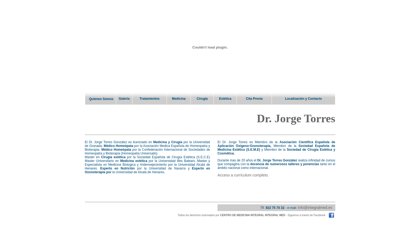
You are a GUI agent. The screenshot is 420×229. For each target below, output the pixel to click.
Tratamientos (150, 99)
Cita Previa (254, 99)
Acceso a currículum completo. (243, 175)
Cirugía (202, 99)
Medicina (179, 99)
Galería (124, 99)
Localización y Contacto (303, 99)
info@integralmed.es (315, 208)
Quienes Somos (101, 99)
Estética (225, 99)
